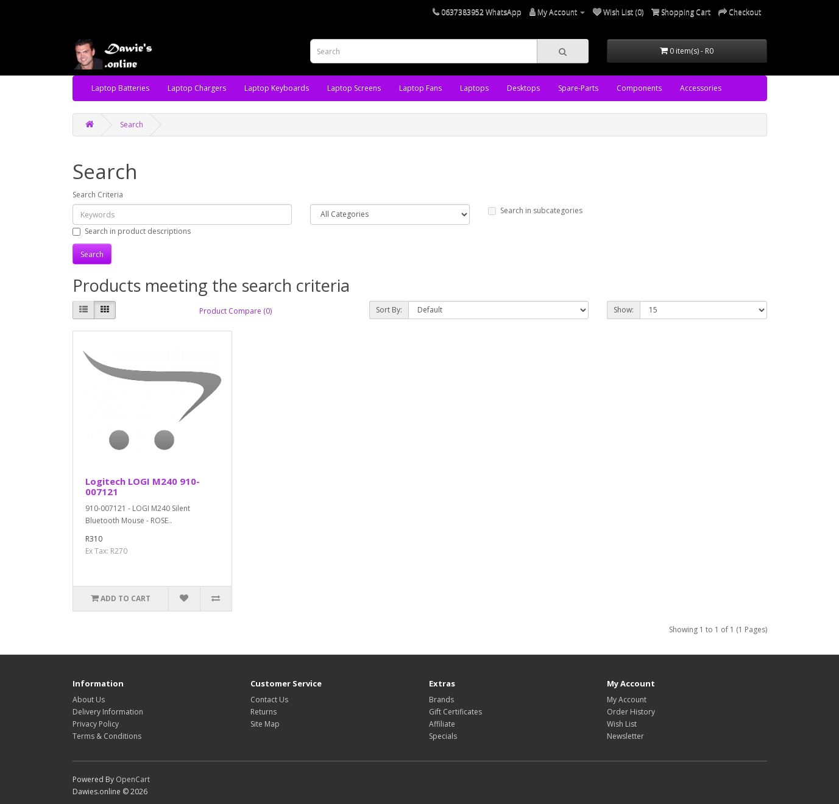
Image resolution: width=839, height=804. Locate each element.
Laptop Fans (420, 88)
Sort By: (389, 310)
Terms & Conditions (107, 736)
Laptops (474, 88)
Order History (631, 712)
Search (131, 124)
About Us (89, 699)
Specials (443, 736)
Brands (441, 699)
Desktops (523, 88)
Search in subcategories (535, 210)
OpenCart (133, 779)
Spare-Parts (578, 88)
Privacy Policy (96, 724)
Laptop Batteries (120, 88)
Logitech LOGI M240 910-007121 (142, 486)
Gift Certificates (455, 712)
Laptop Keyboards (276, 88)
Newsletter (625, 736)
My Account (626, 699)
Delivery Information (108, 712)
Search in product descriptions (132, 231)
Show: (624, 310)
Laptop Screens (354, 88)
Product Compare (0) (235, 311)
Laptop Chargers (197, 88)
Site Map (265, 724)
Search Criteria (98, 194)
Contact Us (269, 699)
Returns (263, 712)
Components (639, 88)
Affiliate (442, 724)
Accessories (700, 88)
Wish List (622, 724)
